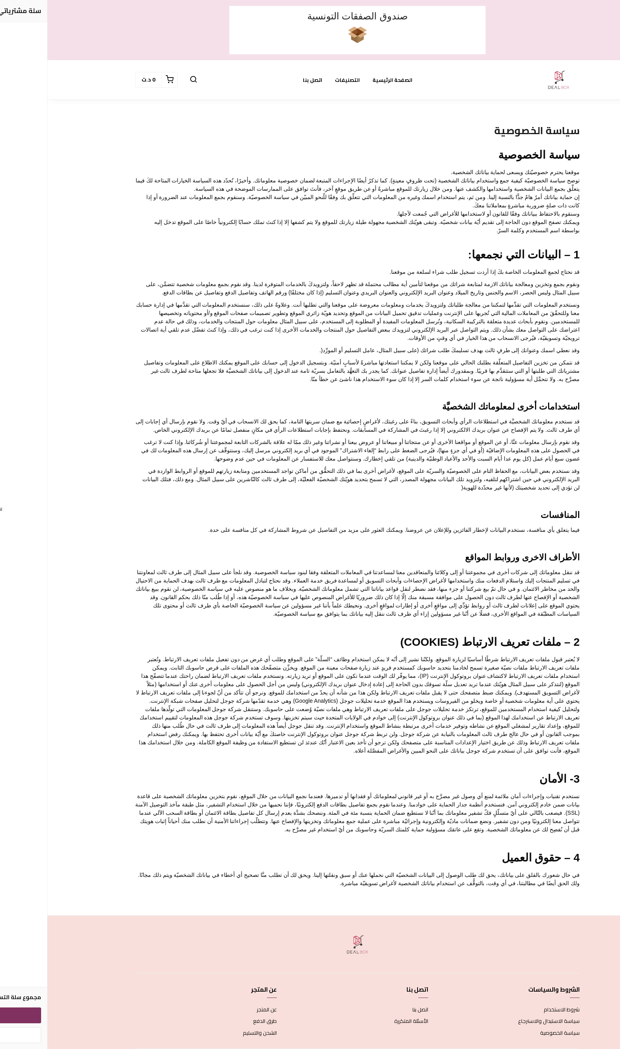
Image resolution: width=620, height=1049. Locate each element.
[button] (146, 80)
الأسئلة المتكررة (364, 1021)
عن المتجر (219, 1010)
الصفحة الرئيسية (345, 80)
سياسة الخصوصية (512, 1033)
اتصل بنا (265, 80)
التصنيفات (299, 80)
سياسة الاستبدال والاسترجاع (501, 1021)
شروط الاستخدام (514, 1010)
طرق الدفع (217, 1021)
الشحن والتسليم (212, 1033)
